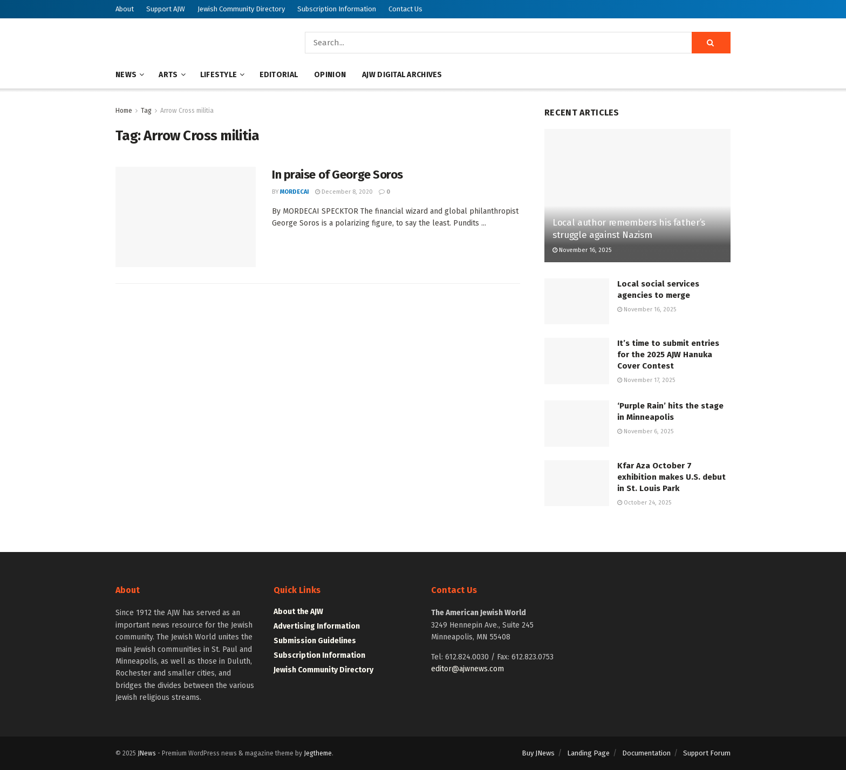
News (126, 74)
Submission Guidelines (315, 640)
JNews (147, 753)
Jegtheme (318, 753)
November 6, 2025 (645, 431)
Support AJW (165, 9)
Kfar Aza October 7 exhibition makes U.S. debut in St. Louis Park (671, 477)
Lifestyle (218, 74)
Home (123, 110)
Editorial (279, 74)
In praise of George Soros (337, 174)
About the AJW (298, 611)
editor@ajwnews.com (467, 668)
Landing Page (588, 753)
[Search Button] (711, 42)
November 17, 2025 (646, 380)
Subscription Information (336, 9)
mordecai (294, 191)
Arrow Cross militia (187, 110)
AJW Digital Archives (402, 74)
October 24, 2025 (644, 502)
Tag (146, 110)
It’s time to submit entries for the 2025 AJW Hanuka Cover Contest (668, 354)
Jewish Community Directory (241, 9)
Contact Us (405, 9)
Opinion (330, 74)
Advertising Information (317, 626)
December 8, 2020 (344, 191)
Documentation (646, 753)
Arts (168, 74)
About (124, 9)
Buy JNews (538, 753)
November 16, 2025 (581, 250)
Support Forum (707, 753)
